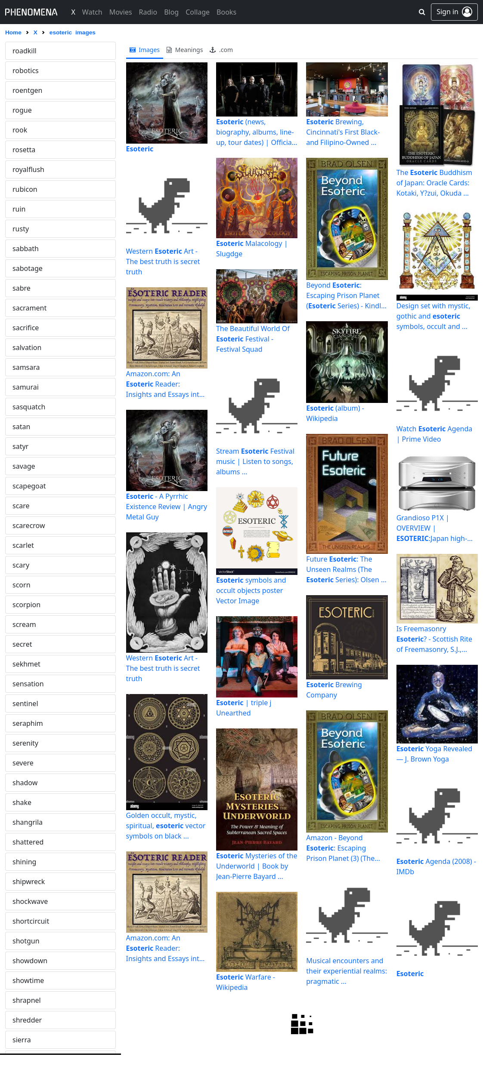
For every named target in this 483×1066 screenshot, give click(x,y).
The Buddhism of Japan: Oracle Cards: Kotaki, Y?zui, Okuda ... (434, 183)
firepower (27, 288)
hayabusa (27, 1000)
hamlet (23, 901)
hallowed (27, 881)
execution (28, 90)
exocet (23, 110)
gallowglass (31, 505)
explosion (27, 149)
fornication (30, 367)
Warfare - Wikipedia (245, 982)
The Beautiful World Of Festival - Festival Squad (253, 339)
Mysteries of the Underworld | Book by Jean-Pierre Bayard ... (256, 866)
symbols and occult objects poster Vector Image (251, 590)
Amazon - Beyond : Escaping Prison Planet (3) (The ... (340, 848)
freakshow (29, 426)
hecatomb (28, 1020)
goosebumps (33, 703)
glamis (23, 624)
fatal (19, 209)
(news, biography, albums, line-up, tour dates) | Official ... (255, 132)
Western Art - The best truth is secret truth (163, 261)
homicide (27, 1039)
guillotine (27, 842)
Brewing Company (334, 690)
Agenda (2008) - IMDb (436, 866)
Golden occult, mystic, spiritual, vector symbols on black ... (166, 826)
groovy (23, 822)
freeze (22, 486)
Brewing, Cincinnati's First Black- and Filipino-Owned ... (343, 132)
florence (25, 308)
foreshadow (31, 327)
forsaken (26, 387)
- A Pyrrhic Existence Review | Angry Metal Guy (166, 507)
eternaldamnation (41, 70)
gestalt (23, 565)
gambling (27, 525)
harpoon (26, 960)
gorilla (22, 723)
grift (19, 782)
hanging (25, 921)
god (18, 664)
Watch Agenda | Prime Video (434, 434)
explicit (23, 130)
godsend (26, 683)
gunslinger (29, 861)
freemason (29, 466)
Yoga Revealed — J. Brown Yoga (434, 754)
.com (221, 50)
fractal (22, 407)
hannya (24, 941)
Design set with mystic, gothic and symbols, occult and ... (433, 316)
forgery (24, 347)
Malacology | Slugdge (252, 248)
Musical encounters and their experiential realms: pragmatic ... (346, 971)
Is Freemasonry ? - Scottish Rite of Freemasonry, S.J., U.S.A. (434, 639)
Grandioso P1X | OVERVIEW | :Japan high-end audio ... (432, 528)
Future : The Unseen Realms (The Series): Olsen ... (346, 569)
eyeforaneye (32, 169)
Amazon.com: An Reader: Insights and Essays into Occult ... (165, 384)
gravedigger (32, 743)
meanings (185, 50)
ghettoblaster (34, 585)
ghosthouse (31, 604)
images (145, 50)
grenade (26, 763)
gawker (24, 545)
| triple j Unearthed (244, 708)
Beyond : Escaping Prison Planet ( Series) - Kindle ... (345, 295)
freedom (26, 446)
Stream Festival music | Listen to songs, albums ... (255, 461)
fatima (22, 228)
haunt (21, 980)
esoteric (25, 50)
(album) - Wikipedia (335, 413)
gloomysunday (36, 644)
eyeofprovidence (39, 189)
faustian (25, 248)
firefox (22, 268)
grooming (28, 802)
